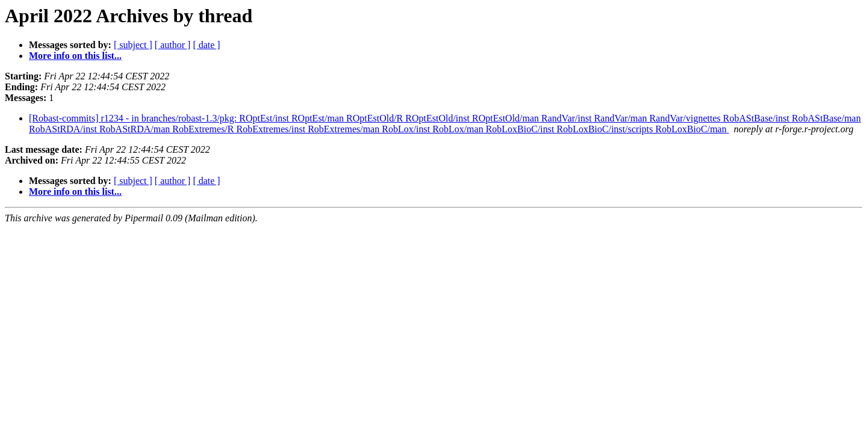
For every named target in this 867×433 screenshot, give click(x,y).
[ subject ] (133, 45)
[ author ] (173, 45)
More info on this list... (75, 56)
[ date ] (206, 45)
